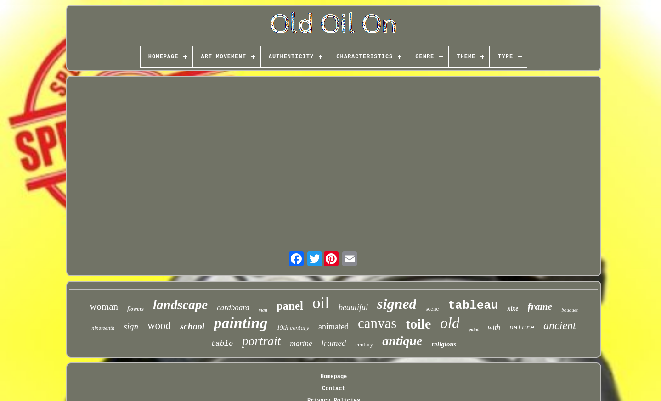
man (263, 309)
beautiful (353, 307)
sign (131, 326)
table (222, 344)
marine (301, 343)
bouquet (569, 309)
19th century (293, 327)
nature (521, 328)
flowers (135, 309)
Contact (333, 388)
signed (396, 303)
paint (473, 329)
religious (443, 344)
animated (333, 326)
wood (159, 325)
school (192, 326)
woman (104, 306)
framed (334, 343)
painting (240, 322)
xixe (512, 308)
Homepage (334, 376)
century (364, 344)
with (494, 327)
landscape (180, 304)
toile (418, 323)
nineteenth (102, 328)
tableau (473, 305)
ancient (559, 325)
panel (290, 306)
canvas (377, 323)
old (449, 323)
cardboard (233, 307)
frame (540, 306)
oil (320, 303)
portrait (261, 341)
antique (402, 341)
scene (432, 308)
